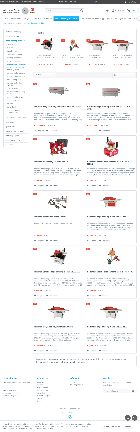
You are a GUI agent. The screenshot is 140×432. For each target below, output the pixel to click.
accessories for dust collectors (14, 84)
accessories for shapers (16, 76)
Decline (106, 426)
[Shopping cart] (132, 10)
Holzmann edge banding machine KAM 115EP (107, 217)
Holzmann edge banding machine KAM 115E (122, 56)
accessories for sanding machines (16, 93)
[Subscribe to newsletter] (133, 391)
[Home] (5, 18)
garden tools (10, 127)
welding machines (13, 140)
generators (10, 122)
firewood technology (13, 31)
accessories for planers (16, 73)
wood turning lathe (14, 80)
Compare (39, 131)
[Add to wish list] (52, 130)
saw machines (12, 44)
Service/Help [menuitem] (131, 2)
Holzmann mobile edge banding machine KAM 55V (47, 56)
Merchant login (42, 390)
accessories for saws (15, 97)
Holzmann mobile (57, 359)
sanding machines (14, 58)
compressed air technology (16, 117)
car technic (10, 145)
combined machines (14, 54)
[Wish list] (107, 10)
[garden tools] (126, 18)
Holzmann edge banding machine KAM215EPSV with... (108, 107)
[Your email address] (116, 391)
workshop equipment (14, 136)
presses (10, 104)
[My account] (118, 10)
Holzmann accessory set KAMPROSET (51, 162)
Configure (127, 426)
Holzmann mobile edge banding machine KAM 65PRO (108, 163)
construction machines (14, 36)
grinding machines (14, 61)
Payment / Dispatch (44, 396)
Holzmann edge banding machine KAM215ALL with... (58, 106)
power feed (11, 107)
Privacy (39, 398)
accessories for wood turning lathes (15, 111)
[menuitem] (64, 10)
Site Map (40, 401)
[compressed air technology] (92, 18)
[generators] (112, 18)
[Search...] (64, 10)
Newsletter (41, 393)
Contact (40, 385)
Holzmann (55, 362)
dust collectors (12, 88)
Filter (39, 75)
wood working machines (15, 41)
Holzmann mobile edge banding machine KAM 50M (72, 56)
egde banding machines (16, 64)
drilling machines (13, 100)
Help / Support (42, 387)
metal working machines (15, 131)
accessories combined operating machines (15, 68)
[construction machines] (42, 18)
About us (40, 382)
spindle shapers (13, 51)
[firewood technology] (20, 18)
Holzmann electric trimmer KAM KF (50, 217)
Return (72, 382)
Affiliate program (76, 385)
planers (10, 48)
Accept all (116, 426)
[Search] (81, 10)
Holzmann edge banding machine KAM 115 (97, 56)
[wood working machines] (66, 18)
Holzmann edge (41, 359)
